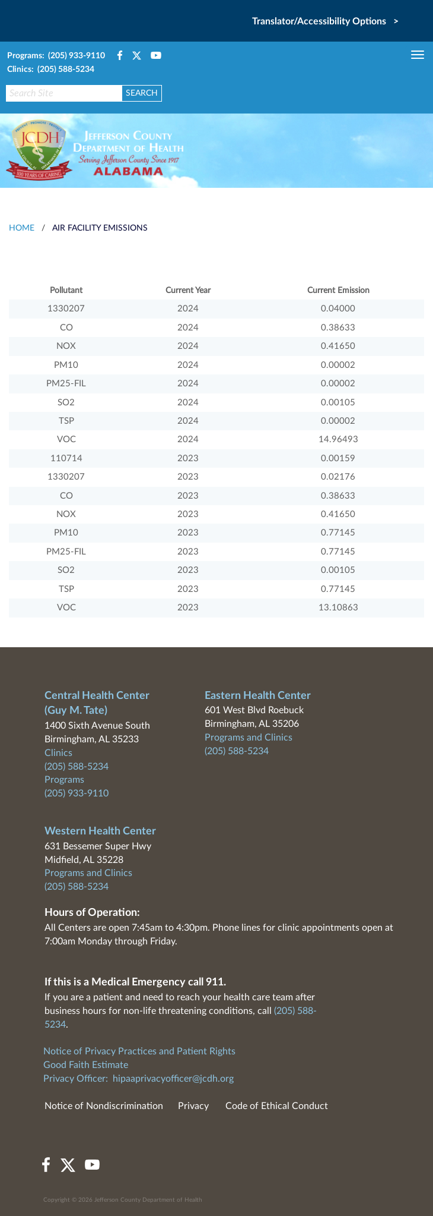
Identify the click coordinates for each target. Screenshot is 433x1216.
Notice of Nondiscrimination (103, 1106)
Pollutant (66, 290)
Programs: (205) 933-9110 (56, 56)
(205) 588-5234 (76, 766)
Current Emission (338, 290)
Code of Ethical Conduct (276, 1106)
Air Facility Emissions (100, 228)
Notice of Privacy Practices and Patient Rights (139, 1051)
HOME (21, 228)
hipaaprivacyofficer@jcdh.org (173, 1078)
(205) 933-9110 (76, 793)
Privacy (193, 1106)
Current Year (188, 290)
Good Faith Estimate (85, 1065)
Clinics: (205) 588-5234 (50, 69)
